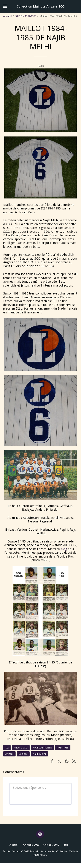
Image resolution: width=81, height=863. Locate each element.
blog (64, 549)
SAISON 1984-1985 (25, 16)
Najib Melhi (39, 753)
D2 (6, 747)
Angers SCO (20, 747)
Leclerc (23, 753)
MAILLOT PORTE (42, 747)
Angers (9, 753)
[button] (4, 6)
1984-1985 (62, 747)
